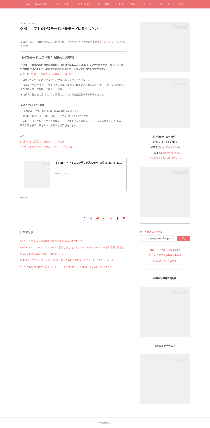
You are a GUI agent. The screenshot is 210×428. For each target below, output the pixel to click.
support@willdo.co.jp (169, 152)
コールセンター (107, 42)
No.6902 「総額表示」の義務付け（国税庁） (52, 74)
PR (165, 260)
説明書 (173, 260)
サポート (120, 4)
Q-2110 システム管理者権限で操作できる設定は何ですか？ (51, 241)
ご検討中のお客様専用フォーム (165, 158)
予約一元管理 (103, 4)
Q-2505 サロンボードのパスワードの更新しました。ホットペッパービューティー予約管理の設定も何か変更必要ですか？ (73, 247)
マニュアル (166, 250)
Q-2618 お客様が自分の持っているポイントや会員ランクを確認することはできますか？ (66, 266)
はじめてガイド (156, 255)
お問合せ (180, 4)
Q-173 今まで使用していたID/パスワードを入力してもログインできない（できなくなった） (68, 260)
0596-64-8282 (171, 147)
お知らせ (154, 250)
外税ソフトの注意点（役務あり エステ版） (42, 141)
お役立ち (157, 260)
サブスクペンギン (83, 4)
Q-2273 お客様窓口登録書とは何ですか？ (42, 253)
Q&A (132, 4)
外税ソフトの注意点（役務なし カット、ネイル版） (47, 146)
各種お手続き (174, 255)
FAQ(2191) (24, 197)
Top (27, 4)
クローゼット (147, 4)
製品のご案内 (41, 4)
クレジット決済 (61, 4)
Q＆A (177, 250)
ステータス (165, 4)
